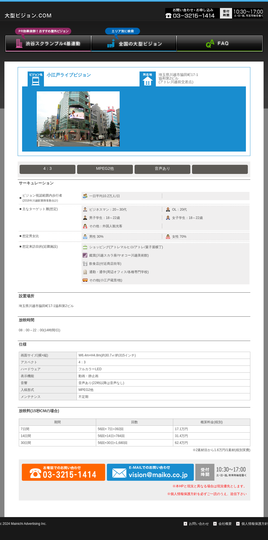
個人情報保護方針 (254, 524)
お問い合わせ (199, 524)
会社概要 (225, 524)
